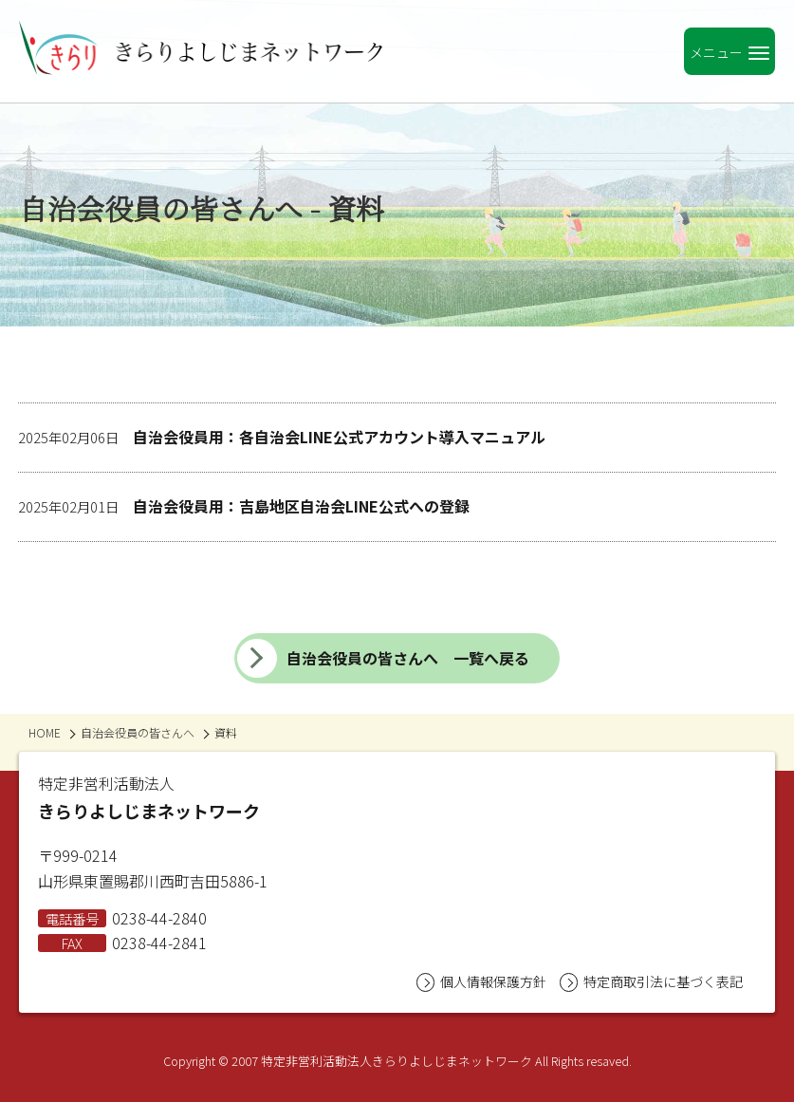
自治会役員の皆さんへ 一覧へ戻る (382, 659)
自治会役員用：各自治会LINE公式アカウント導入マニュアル (281, 436)
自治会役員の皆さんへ (137, 732)
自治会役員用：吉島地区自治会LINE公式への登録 (243, 506)
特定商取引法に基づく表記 (651, 982)
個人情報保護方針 (481, 982)
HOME (44, 732)
